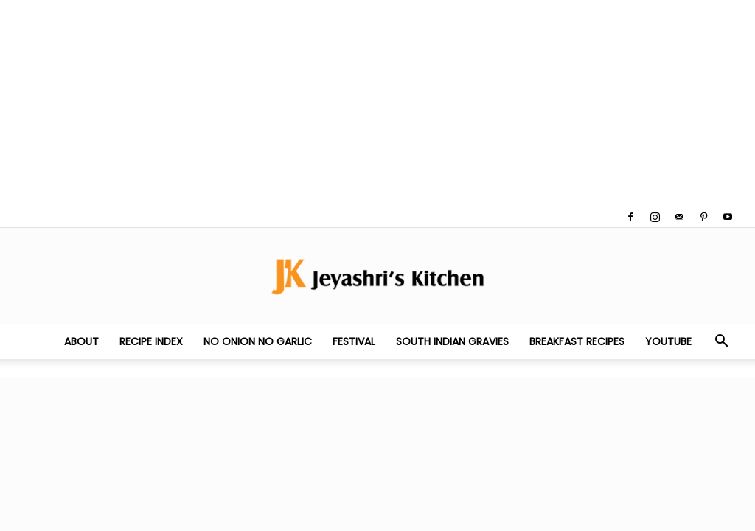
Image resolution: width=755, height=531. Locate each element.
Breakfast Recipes (576, 341)
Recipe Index (151, 341)
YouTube (668, 341)
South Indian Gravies (452, 341)
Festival (354, 341)
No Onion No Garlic (257, 341)
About (81, 341)
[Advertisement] (377, 103)
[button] (721, 342)
